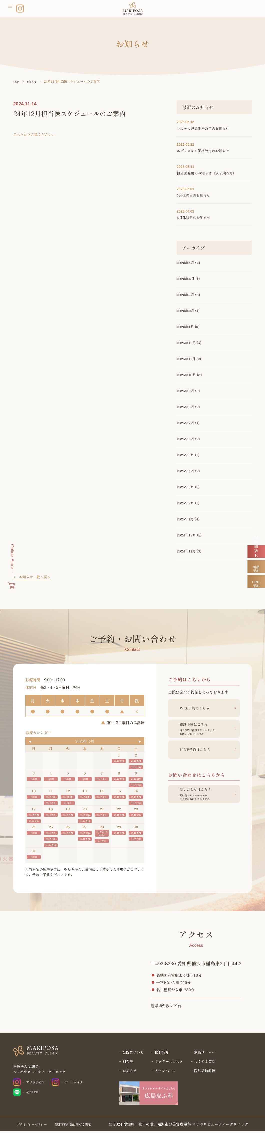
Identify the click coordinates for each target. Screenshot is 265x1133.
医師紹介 (161, 1053)
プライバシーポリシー (35, 1126)
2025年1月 (185, 518)
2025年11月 (186, 358)
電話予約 (256, 588)
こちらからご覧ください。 (35, 134)
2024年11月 (186, 550)
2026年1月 (185, 326)
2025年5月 (185, 454)
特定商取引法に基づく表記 (84, 1126)
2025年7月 (185, 422)
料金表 (125, 1063)
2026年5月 (185, 262)
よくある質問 (206, 1063)
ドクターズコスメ (169, 1063)
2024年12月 (186, 534)
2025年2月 (185, 502)
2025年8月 (185, 406)
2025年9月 (185, 390)
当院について (131, 1053)
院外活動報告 (206, 1072)
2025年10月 (186, 374)
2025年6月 (185, 438)
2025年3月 (185, 486)
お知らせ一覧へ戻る (36, 577)
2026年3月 (185, 294)
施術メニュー (206, 1053)
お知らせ (127, 1072)
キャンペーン (165, 1072)
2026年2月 (185, 310)
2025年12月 (186, 342)
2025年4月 (185, 470)
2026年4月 (185, 278)
